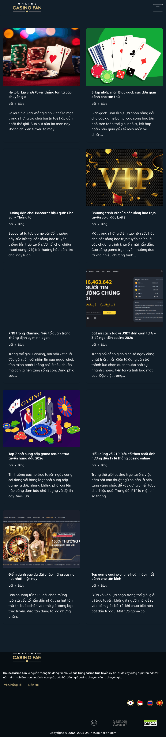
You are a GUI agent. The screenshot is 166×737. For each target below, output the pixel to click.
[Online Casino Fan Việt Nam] (27, 7)
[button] (158, 7)
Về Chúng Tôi (13, 685)
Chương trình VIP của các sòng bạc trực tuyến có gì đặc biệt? (123, 214)
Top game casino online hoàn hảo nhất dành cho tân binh (122, 576)
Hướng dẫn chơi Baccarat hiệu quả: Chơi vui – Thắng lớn (41, 214)
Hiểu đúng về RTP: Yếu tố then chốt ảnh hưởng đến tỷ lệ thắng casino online (123, 456)
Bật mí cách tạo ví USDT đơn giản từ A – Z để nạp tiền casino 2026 (123, 335)
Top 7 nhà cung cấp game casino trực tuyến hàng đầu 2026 (38, 456)
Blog (21, 103)
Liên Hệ (33, 685)
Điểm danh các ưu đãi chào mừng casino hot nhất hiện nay (41, 576)
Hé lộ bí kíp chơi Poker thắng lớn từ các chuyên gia (40, 94)
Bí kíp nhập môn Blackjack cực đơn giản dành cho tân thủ (123, 94)
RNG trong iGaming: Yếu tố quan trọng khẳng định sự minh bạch (39, 335)
